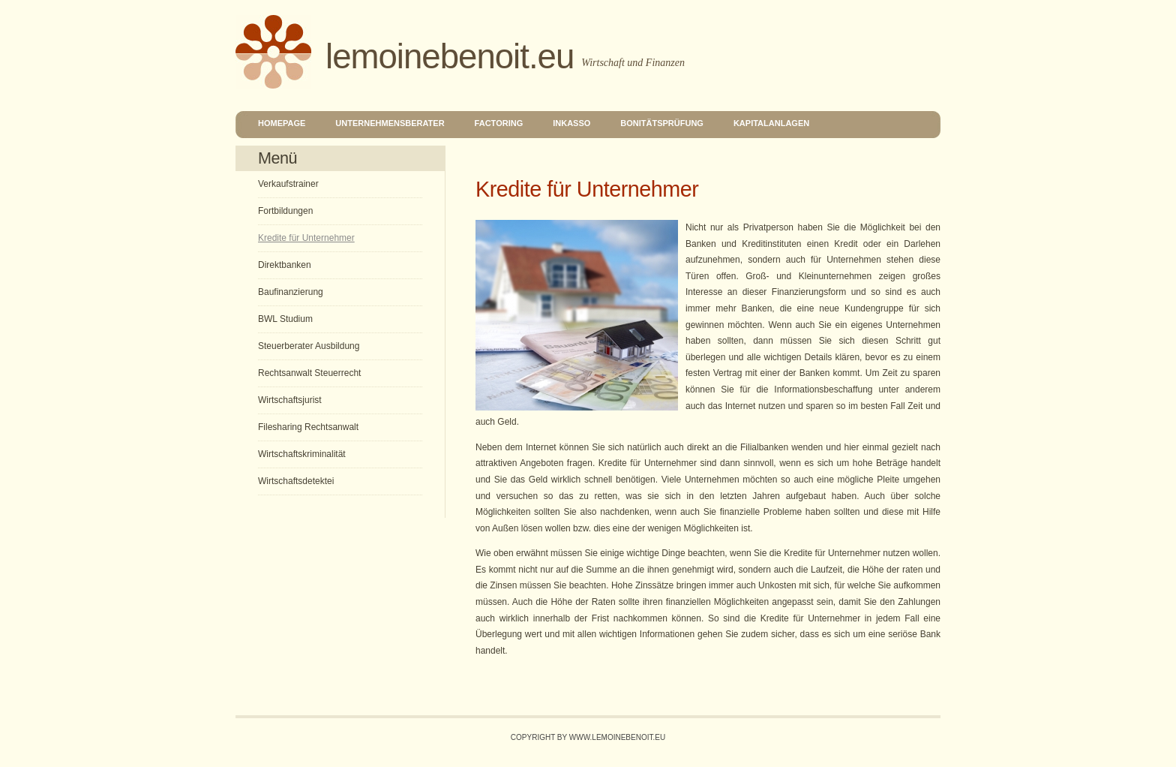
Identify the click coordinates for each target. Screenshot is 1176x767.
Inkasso (571, 123)
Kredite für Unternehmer (306, 238)
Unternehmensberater (389, 123)
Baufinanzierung (290, 292)
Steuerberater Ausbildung (308, 346)
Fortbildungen (285, 211)
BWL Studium (285, 319)
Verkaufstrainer (288, 184)
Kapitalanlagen (771, 123)
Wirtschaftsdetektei (296, 481)
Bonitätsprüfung (662, 123)
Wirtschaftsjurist (290, 400)
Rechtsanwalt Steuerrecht (309, 373)
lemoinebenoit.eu (450, 57)
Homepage (281, 123)
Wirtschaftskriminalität (302, 454)
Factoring (499, 123)
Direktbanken (284, 265)
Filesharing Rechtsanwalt (308, 427)
